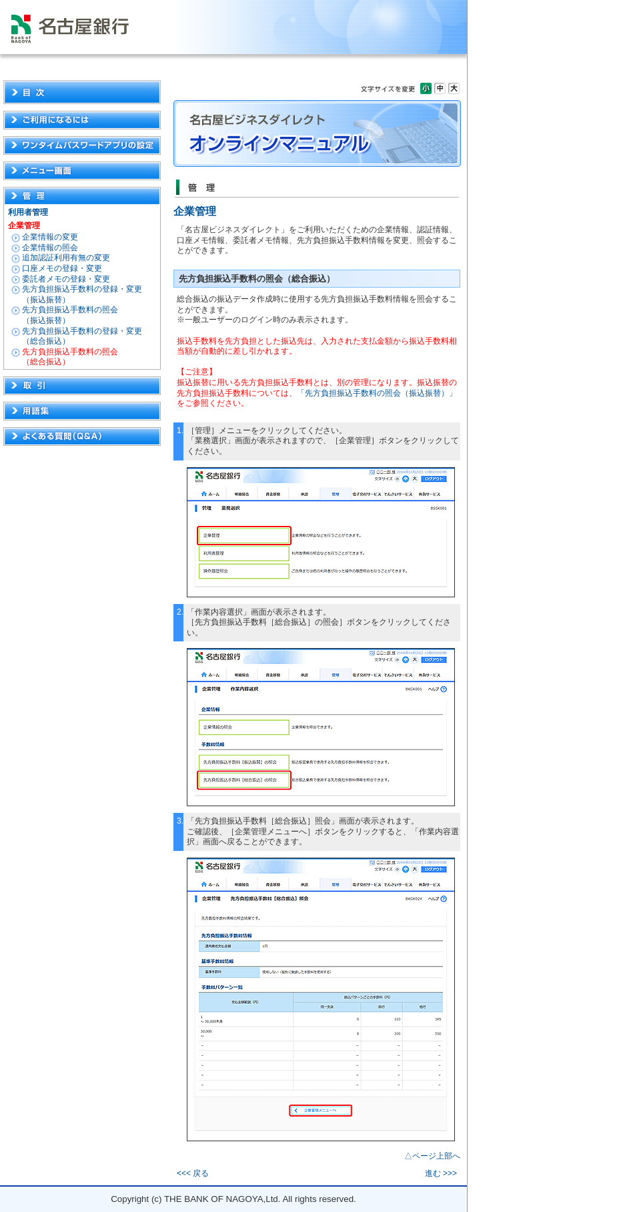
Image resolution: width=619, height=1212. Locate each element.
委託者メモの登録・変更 (66, 279)
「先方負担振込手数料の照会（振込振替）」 (377, 393)
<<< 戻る (193, 1173)
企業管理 (24, 225)
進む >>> (441, 1173)
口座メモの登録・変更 (62, 268)
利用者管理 (28, 212)
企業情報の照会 (50, 247)
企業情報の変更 (50, 237)
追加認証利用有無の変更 (66, 257)
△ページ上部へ (432, 1156)
